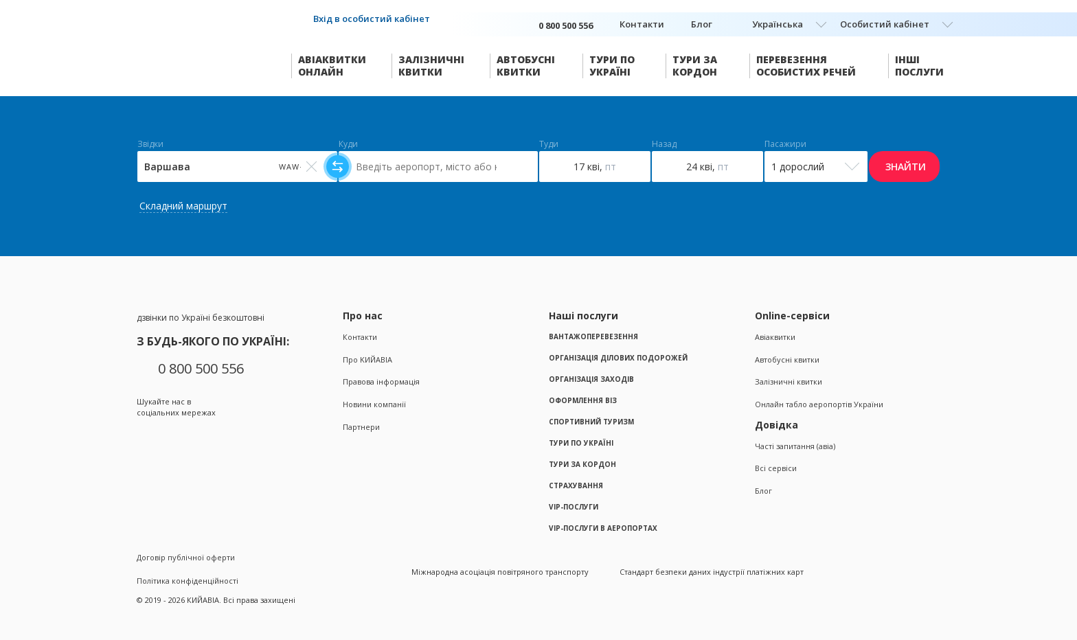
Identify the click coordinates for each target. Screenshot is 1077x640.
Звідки (150, 144)
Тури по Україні (581, 443)
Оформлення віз (583, 400)
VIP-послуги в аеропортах (603, 528)
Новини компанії (374, 404)
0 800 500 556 (201, 368)
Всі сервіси (776, 468)
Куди (348, 144)
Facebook (146, 438)
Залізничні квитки (788, 381)
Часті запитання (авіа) (795, 446)
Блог (701, 24)
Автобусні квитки (787, 359)
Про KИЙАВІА (367, 359)
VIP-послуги (573, 507)
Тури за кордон (582, 464)
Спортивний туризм (591, 421)
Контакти (642, 24)
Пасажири (785, 144)
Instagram (172, 438)
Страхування (576, 485)
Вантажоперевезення (593, 336)
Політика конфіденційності (187, 580)
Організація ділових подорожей (618, 358)
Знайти (905, 166)
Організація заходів (591, 379)
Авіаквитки (775, 337)
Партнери (361, 427)
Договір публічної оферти (186, 557)
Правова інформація (381, 381)
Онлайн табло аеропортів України (819, 404)
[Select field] (237, 166)
